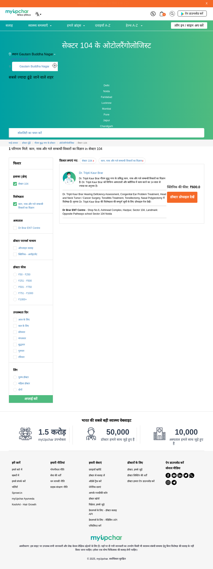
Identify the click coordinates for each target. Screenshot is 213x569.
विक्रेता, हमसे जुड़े (96, 504)
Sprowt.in (17, 492)
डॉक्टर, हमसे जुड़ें (134, 469)
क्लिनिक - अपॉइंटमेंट (25, 254)
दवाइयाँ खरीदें (95, 469)
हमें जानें (16, 462)
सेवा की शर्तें (55, 475)
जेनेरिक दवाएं (95, 487)
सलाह (9, 25)
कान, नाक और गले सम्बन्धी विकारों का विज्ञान (28, 205)
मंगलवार (19, 338)
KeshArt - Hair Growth (24, 504)
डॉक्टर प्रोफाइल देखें (182, 197)
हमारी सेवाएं (95, 462)
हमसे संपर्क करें (19, 481)
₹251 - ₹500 (22, 281)
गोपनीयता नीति (57, 469)
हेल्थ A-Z (132, 25)
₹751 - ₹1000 (23, 293)
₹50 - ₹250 (21, 274)
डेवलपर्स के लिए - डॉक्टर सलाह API (103, 512)
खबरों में (15, 475)
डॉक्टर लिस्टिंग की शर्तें (137, 475)
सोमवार (19, 332)
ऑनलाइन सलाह (23, 248)
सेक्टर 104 (20, 184)
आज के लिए (21, 320)
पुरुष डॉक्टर (21, 377)
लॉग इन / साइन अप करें (189, 25)
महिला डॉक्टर (21, 383)
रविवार (19, 357)
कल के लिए (21, 326)
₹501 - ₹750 (22, 287)
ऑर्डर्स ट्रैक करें (95, 481)
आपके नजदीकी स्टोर (98, 492)
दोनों (17, 390)
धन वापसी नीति (57, 481)
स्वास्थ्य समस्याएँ (38, 25)
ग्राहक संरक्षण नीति (59, 487)
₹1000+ (20, 299)
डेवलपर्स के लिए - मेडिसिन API (103, 519)
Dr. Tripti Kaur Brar (91, 172)
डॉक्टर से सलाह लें (97, 475)
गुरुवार (18, 351)
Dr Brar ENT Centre (26, 228)
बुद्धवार (19, 344)
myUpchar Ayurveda (23, 498)
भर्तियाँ (15, 487)
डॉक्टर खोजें (94, 498)
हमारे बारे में (17, 469)
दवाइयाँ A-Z (102, 25)
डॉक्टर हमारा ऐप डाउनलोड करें (141, 481)
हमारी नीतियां (57, 462)
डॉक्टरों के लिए (135, 462)
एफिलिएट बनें (95, 525)
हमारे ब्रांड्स (74, 25)
